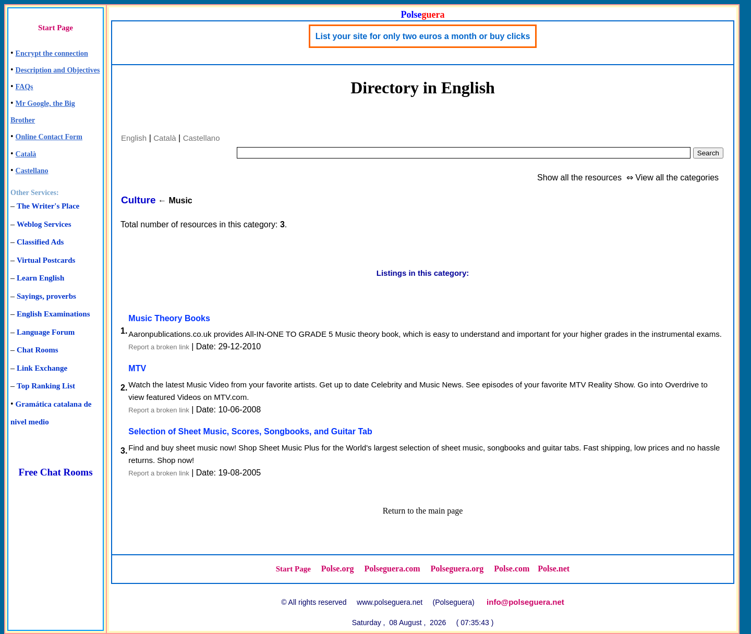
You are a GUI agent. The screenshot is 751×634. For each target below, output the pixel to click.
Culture (138, 199)
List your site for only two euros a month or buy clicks (423, 36)
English (134, 137)
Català (26, 154)
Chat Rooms (37, 350)
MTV (137, 368)
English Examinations (53, 314)
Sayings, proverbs (46, 296)
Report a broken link (158, 347)
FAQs (24, 87)
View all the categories (677, 177)
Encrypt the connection (52, 53)
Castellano (32, 171)
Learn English (40, 278)
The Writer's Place (48, 206)
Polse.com (511, 568)
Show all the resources (579, 177)
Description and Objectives (58, 70)
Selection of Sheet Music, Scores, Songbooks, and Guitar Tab (250, 431)
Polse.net (554, 568)
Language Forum (46, 332)
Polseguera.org (457, 568)
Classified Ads (40, 242)
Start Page (55, 27)
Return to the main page (423, 510)
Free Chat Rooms (55, 472)
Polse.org (337, 568)
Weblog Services (44, 224)
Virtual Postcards (46, 260)
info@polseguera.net (525, 602)
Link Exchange (42, 368)
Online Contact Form (49, 137)
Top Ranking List (46, 386)
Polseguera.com (392, 568)
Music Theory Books (169, 318)
